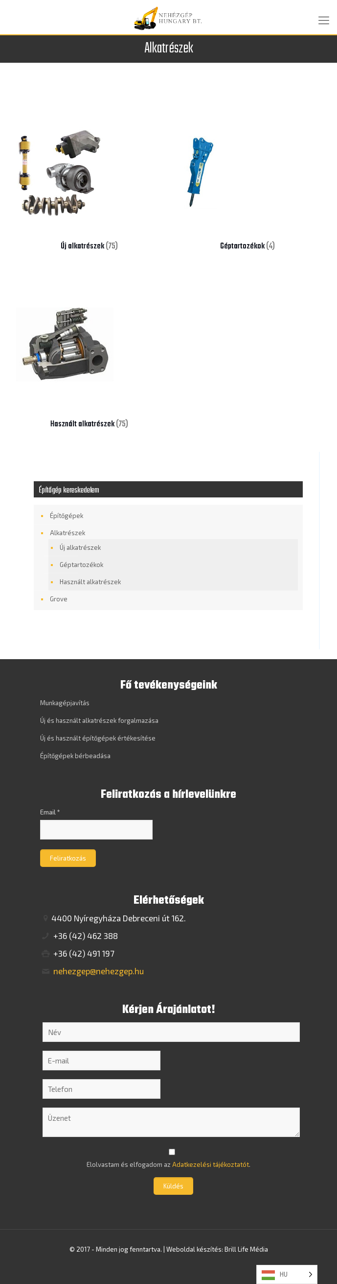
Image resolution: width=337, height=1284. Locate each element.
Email (50, 812)
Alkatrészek (67, 533)
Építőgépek (66, 515)
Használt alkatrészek (90, 582)
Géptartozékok (81, 564)
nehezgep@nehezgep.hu (97, 971)
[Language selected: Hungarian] (286, 1274)
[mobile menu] (323, 19)
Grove (58, 599)
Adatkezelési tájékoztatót (210, 1164)
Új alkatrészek (80, 547)
